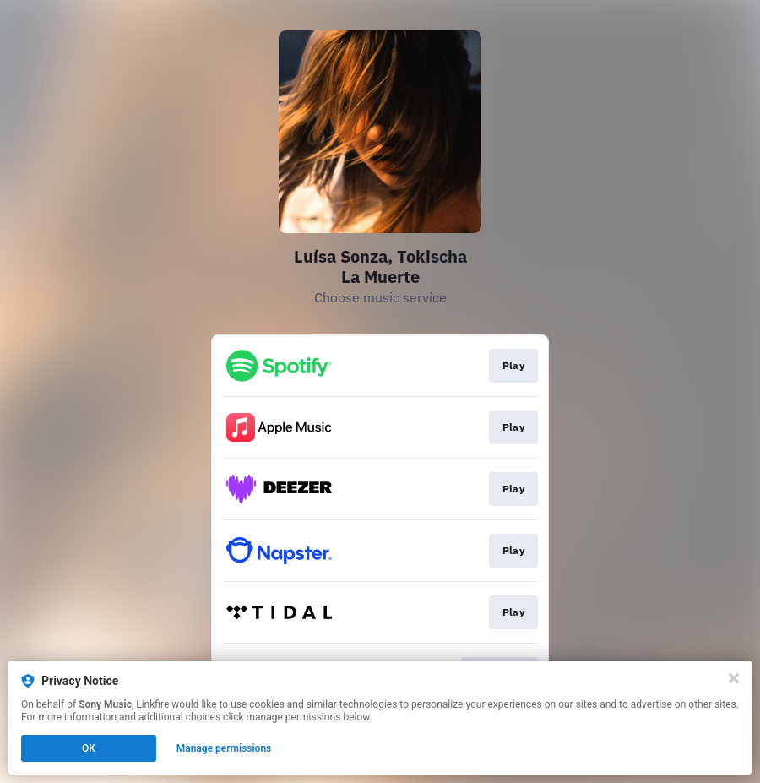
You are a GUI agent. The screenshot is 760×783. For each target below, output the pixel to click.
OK (88, 748)
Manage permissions (224, 748)
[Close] (733, 678)
